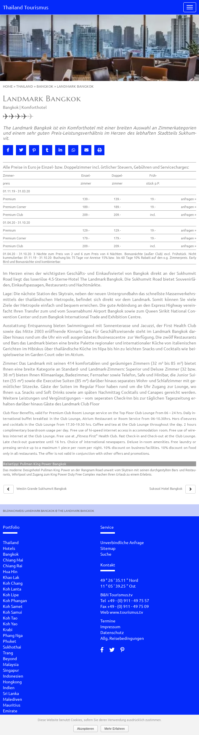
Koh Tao (10, 617)
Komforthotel (34, 107)
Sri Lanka (11, 693)
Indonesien (13, 675)
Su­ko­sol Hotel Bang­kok (165, 488)
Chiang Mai (13, 559)
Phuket (9, 641)
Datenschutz (112, 632)
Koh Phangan (15, 600)
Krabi (7, 629)
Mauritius (11, 704)
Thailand (24, 86)
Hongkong (12, 681)
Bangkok (45, 86)
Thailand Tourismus (25, 7)
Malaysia (11, 664)
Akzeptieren (85, 728)
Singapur (11, 670)
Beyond (10, 658)
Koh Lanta (12, 588)
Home (8, 86)
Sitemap (107, 548)
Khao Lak (11, 577)
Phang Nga (13, 635)
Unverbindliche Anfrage (122, 542)
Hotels (9, 548)
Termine (107, 620)
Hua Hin (10, 571)
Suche (105, 554)
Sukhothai (12, 646)
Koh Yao (10, 623)
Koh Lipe (11, 594)
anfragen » (188, 198)
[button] (8, 150)
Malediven (12, 699)
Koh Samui (12, 612)
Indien (9, 687)
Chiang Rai (12, 565)
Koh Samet (13, 606)
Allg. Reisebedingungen (122, 638)
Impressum (110, 626)
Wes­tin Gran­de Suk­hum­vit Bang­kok (42, 488)
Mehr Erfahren (114, 728)
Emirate (10, 710)
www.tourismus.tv (126, 612)
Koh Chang (13, 583)
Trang (8, 652)
